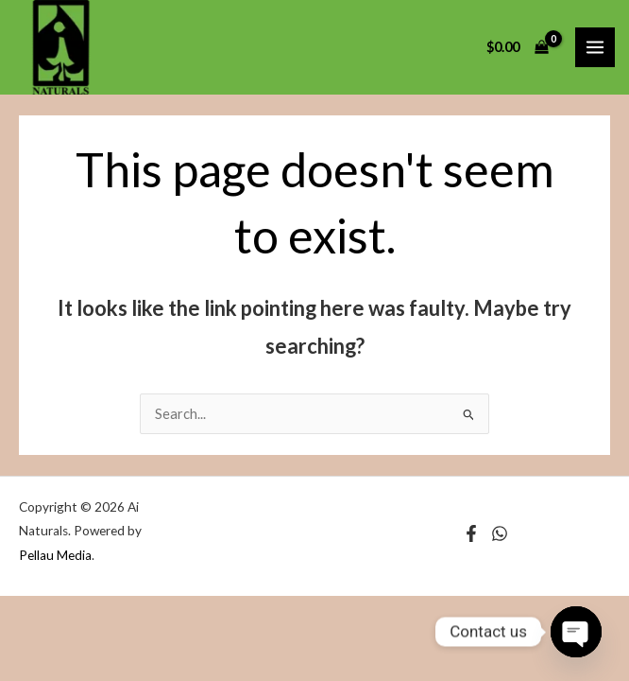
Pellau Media (55, 555)
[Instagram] (499, 533)
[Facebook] (471, 533)
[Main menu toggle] (595, 47)
